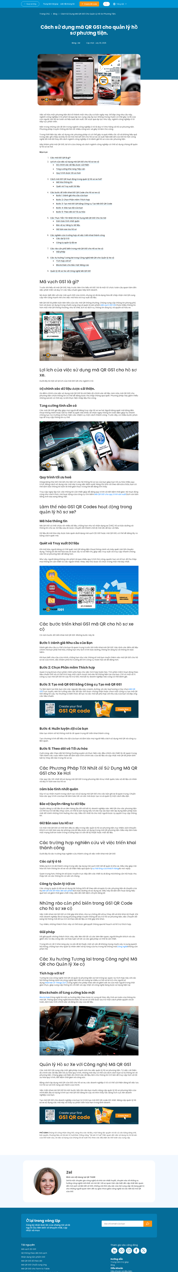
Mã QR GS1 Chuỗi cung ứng (34, 1264)
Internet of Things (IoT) (56, 982)
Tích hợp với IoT (63, 260)
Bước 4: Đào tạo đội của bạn (69, 207)
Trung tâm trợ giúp (120, 1262)
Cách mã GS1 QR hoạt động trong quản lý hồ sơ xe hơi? (76, 179)
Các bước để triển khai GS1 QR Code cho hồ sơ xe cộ (75, 192)
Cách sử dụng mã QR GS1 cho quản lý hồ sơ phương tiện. (88, 13)
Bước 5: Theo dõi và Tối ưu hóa (70, 211)
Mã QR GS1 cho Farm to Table (35, 1268)
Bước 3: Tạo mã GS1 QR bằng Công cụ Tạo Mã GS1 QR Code (84, 203)
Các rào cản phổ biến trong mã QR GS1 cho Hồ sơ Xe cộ (76, 248)
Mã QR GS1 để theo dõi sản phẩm (57, 890)
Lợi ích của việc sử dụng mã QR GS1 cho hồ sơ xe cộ (74, 161)
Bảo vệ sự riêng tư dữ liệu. (68, 225)
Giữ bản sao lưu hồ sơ (66, 229)
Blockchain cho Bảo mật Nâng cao (72, 265)
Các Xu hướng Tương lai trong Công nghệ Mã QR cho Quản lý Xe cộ (82, 257)
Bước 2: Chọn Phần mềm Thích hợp (73, 199)
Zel (79, 43)
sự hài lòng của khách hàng (105, 868)
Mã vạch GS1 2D (108, 305)
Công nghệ (122, 946)
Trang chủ (45, 13)
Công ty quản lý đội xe (66, 242)
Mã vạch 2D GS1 (28, 1249)
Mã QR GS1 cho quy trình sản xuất (110, 494)
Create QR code (89, 4)
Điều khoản (117, 1268)
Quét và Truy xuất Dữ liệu (68, 186)
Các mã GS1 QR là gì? (60, 157)
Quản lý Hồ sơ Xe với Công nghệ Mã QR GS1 (70, 271)
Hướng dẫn (117, 1259)
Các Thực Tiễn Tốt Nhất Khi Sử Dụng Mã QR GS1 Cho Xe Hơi (78, 218)
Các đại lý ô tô (62, 238)
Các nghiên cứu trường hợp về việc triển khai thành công (77, 235)
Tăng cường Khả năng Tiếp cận (70, 169)
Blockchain (45, 997)
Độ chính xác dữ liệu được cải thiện (72, 164)
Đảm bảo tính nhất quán (67, 221)
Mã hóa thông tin (64, 182)
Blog (55, 13)
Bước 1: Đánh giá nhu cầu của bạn (72, 195)
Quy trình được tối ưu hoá (68, 173)
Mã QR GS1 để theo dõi (31, 1260)
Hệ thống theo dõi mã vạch (34, 1253)
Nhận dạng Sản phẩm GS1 (33, 1257)
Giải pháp (60, 251)
